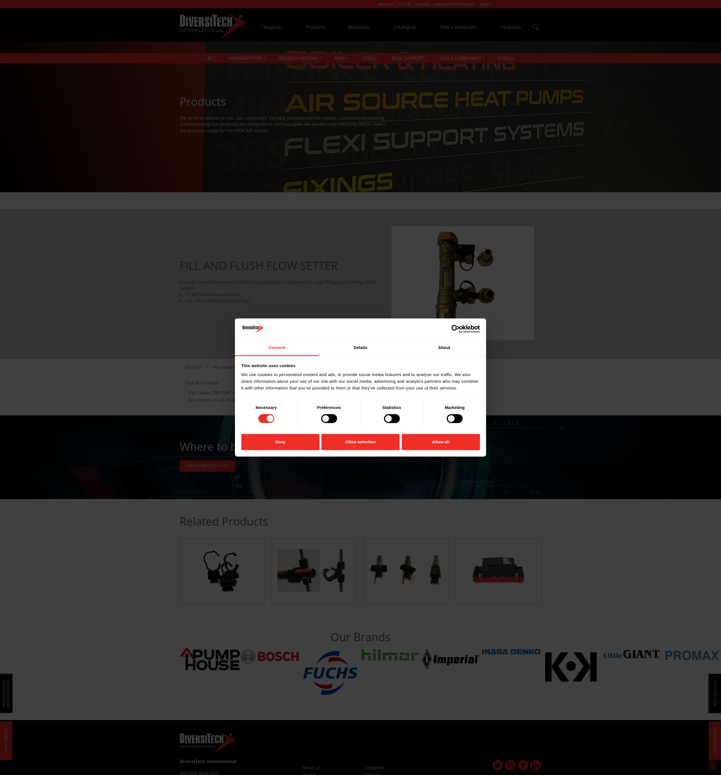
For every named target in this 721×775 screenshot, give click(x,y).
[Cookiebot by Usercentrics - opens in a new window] (455, 329)
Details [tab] (360, 347)
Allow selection (360, 441)
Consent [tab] (276, 347)
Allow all (440, 441)
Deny (280, 441)
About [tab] (444, 347)
